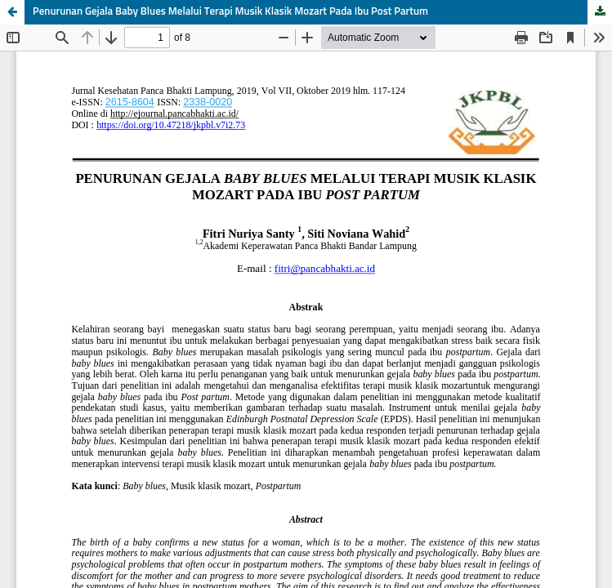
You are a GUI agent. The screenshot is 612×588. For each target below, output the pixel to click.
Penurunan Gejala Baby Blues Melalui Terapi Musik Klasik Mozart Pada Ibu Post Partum (230, 12)
